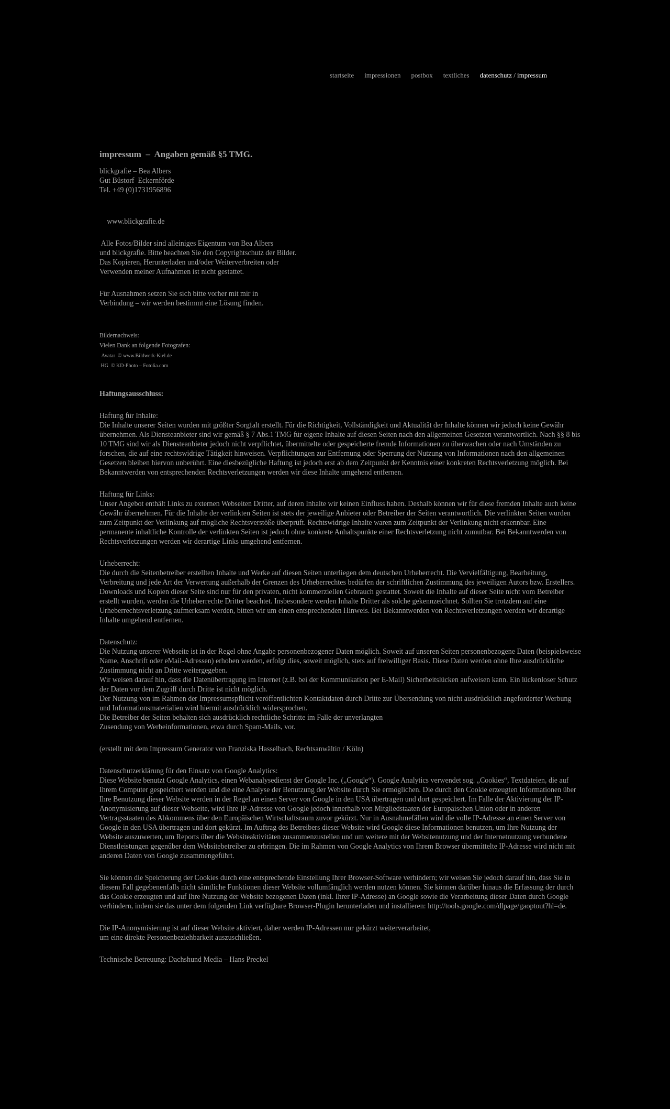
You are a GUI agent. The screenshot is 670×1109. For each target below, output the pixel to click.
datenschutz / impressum (514, 75)
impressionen (382, 75)
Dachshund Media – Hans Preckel (219, 959)
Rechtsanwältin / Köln (328, 749)
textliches (456, 75)
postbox (422, 75)
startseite (342, 75)
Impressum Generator (182, 749)
